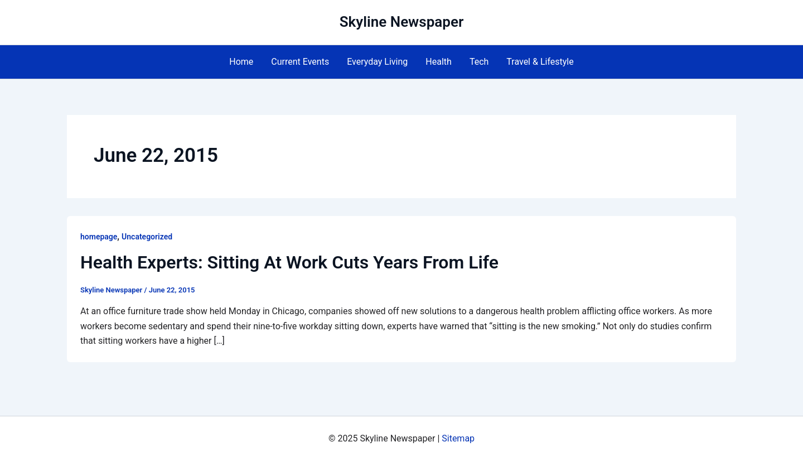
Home (241, 61)
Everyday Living (377, 61)
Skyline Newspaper (402, 21)
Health (438, 61)
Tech (479, 61)
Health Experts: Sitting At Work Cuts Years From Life (289, 262)
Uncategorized (147, 236)
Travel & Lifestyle (539, 61)
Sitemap (458, 438)
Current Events (300, 61)
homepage (98, 236)
